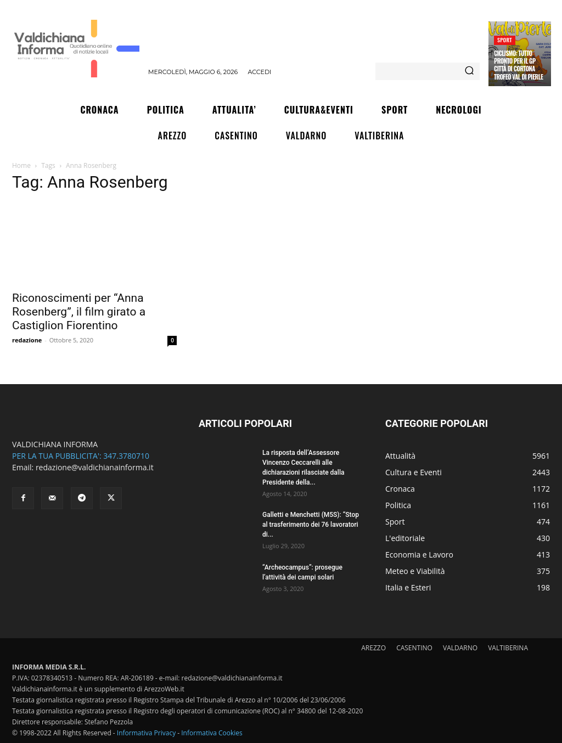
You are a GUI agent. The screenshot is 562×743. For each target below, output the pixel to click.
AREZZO (373, 647)
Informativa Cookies (212, 733)
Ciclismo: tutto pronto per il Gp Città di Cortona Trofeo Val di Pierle (518, 65)
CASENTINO (414, 647)
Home (21, 165)
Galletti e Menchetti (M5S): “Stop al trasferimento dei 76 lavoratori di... (310, 524)
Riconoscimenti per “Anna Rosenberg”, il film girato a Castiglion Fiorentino (78, 311)
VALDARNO (460, 647)
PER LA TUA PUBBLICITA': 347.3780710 (80, 456)
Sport (504, 40)
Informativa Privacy (146, 733)
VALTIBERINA (508, 647)
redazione (27, 340)
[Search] (469, 71)
